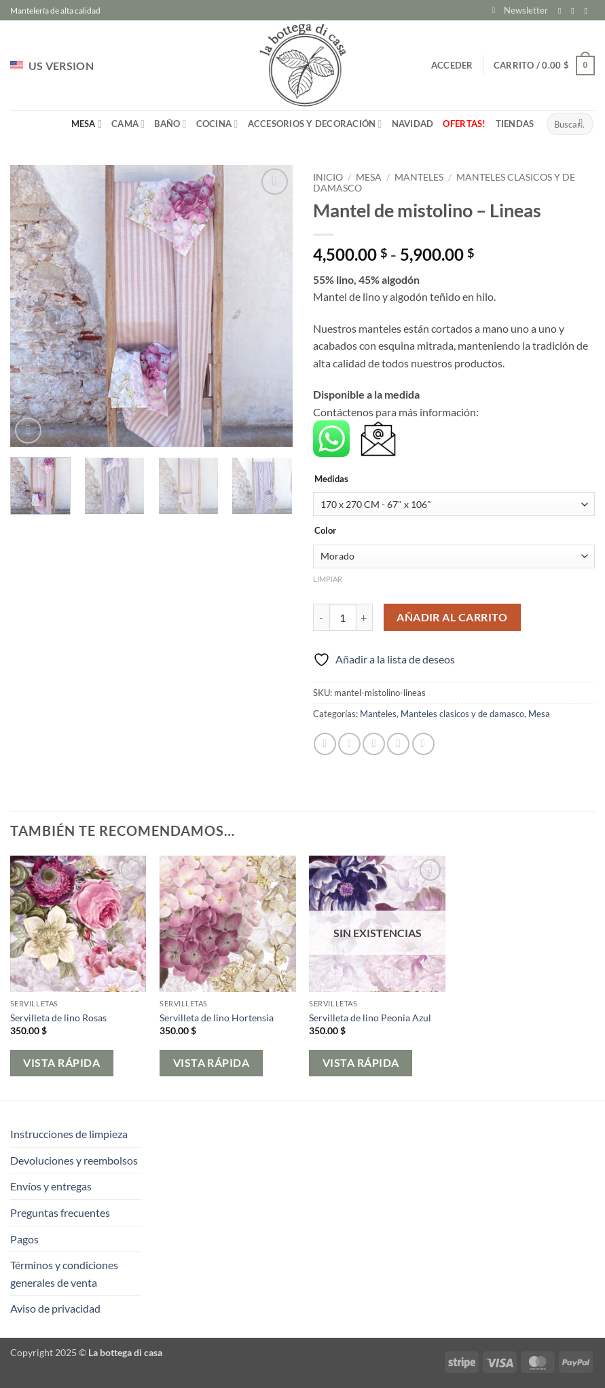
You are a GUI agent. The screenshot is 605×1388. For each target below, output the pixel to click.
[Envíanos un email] (588, 11)
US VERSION (52, 65)
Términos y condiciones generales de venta (64, 1273)
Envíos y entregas (51, 1186)
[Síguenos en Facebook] (562, 11)
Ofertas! (464, 123)
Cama (128, 123)
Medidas (331, 479)
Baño (170, 123)
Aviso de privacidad (55, 1308)
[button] (520, 10)
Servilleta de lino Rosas (58, 1017)
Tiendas (515, 123)
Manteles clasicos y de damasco (462, 713)
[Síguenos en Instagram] (575, 11)
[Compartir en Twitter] (349, 744)
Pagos (24, 1238)
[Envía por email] (374, 744)
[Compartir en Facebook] (325, 744)
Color (325, 531)
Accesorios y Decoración (315, 123)
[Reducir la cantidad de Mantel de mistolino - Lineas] (321, 617)
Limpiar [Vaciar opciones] (327, 578)
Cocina (217, 123)
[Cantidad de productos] (342, 617)
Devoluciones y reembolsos (74, 1160)
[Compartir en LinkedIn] (423, 744)
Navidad (413, 123)
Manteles (419, 177)
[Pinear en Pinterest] (398, 744)
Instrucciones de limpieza (69, 1133)
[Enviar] (581, 124)
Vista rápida (61, 1063)
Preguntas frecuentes (60, 1212)
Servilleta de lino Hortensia (217, 1017)
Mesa (86, 123)
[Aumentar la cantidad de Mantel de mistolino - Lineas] (364, 617)
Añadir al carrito (452, 617)
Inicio (328, 177)
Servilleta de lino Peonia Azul (370, 1017)
